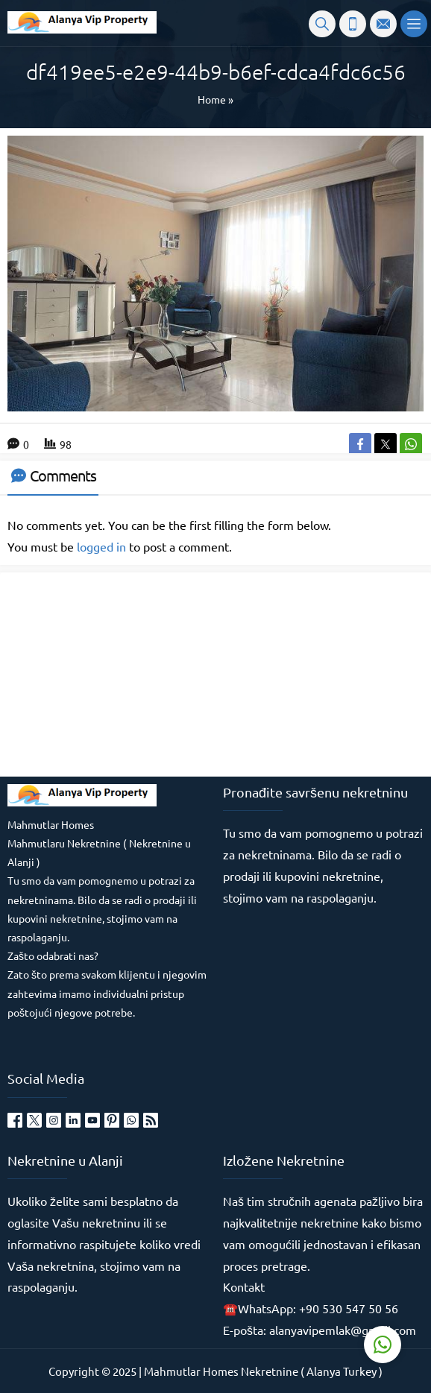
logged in (101, 546)
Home (212, 99)
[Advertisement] (119, 673)
